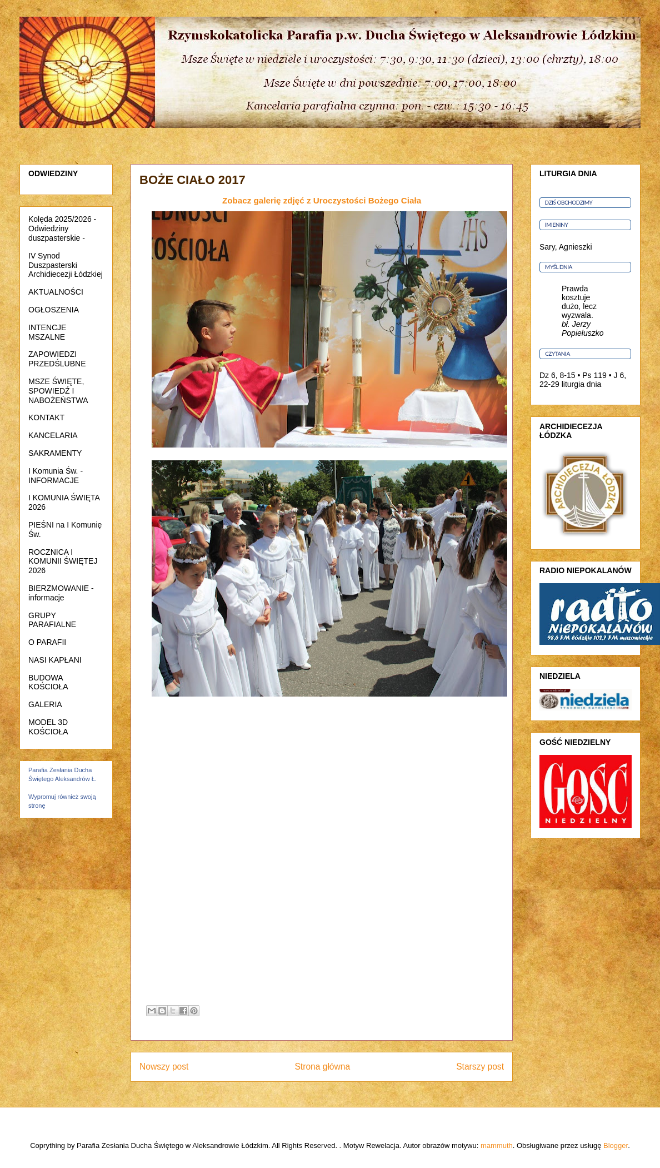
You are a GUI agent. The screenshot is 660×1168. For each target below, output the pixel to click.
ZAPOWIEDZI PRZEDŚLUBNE (57, 359)
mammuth (497, 1145)
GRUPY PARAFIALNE (52, 620)
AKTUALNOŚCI (55, 291)
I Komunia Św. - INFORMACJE (55, 475)
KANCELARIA (53, 435)
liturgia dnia (582, 384)
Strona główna (322, 1066)
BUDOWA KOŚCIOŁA (48, 682)
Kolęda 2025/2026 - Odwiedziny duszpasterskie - (62, 228)
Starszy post (480, 1066)
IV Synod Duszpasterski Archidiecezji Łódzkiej (65, 265)
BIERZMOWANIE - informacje (61, 593)
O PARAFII (47, 642)
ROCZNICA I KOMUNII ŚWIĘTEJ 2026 (62, 561)
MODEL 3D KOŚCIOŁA (48, 727)
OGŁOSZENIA (53, 309)
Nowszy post (163, 1066)
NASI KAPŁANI (55, 659)
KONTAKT (46, 417)
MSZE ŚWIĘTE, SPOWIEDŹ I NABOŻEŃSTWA (58, 391)
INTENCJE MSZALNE (47, 332)
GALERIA (45, 704)
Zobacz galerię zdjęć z (321, 200)
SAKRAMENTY (55, 453)
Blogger (615, 1145)
